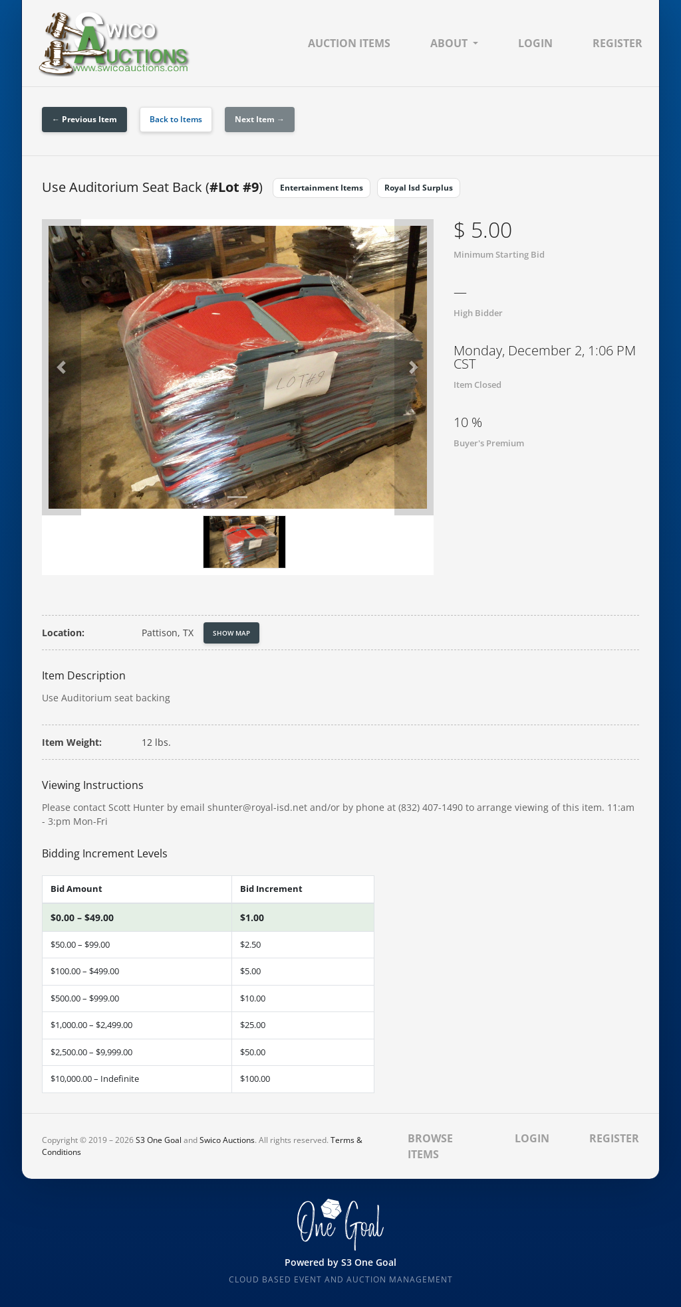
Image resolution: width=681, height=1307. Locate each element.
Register (617, 43)
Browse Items (430, 1146)
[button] (61, 367)
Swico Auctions (227, 1140)
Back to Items (176, 119)
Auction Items (349, 43)
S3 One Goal (159, 1140)
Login (535, 43)
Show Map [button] (231, 633)
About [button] (449, 43)
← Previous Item (84, 119)
